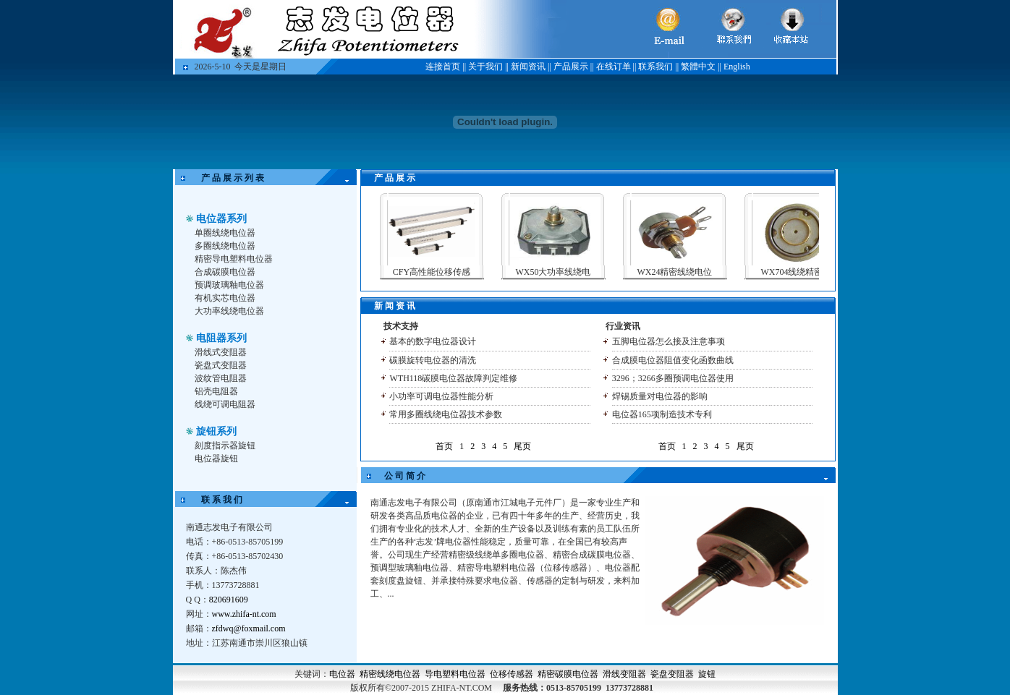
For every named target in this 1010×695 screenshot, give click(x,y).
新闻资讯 (528, 66)
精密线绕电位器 (390, 674)
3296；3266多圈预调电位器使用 (673, 378)
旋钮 (707, 674)
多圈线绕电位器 (225, 246)
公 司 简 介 (404, 476)
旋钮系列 (216, 431)
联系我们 (655, 66)
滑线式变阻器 (221, 352)
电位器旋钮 (216, 458)
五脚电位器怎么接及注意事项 (668, 341)
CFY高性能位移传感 (443, 272)
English (736, 66)
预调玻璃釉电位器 (229, 285)
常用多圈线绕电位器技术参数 (445, 414)
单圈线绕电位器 (225, 233)
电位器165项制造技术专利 (662, 414)
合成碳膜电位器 (225, 272)
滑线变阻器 (624, 674)
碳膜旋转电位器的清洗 (432, 360)
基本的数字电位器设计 (432, 341)
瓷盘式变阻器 (221, 365)
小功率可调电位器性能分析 (441, 396)
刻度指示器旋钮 (225, 445)
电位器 (342, 674)
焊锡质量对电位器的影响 (660, 396)
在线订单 (613, 66)
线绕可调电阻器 (225, 404)
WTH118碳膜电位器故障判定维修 (453, 378)
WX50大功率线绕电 (565, 272)
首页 (444, 446)
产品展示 (570, 66)
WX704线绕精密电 (808, 272)
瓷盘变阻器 (672, 674)
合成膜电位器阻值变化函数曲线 (673, 360)
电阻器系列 (221, 338)
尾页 (522, 446)
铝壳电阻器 (216, 391)
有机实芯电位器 (225, 298)
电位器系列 (221, 218)
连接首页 (442, 66)
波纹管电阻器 (221, 378)
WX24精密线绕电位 (686, 272)
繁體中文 (698, 66)
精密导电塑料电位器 (234, 259)
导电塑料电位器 (455, 674)
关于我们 (485, 66)
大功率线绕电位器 (229, 311)
